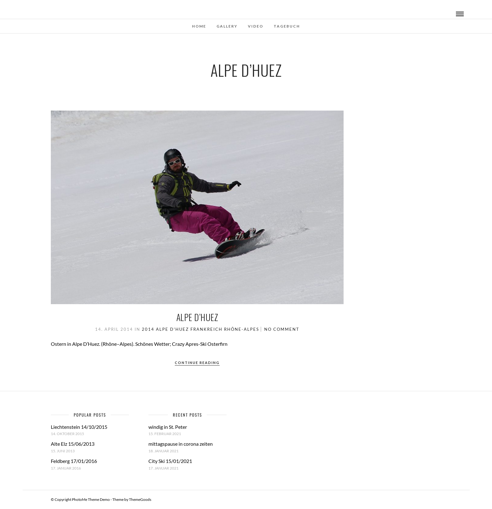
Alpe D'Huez (172, 329)
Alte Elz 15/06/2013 (72, 444)
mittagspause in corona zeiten (180, 444)
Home (199, 26)
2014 (148, 329)
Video (255, 26)
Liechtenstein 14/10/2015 (79, 427)
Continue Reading (197, 363)
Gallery (227, 26)
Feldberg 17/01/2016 (74, 461)
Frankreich (206, 329)
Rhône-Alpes (241, 329)
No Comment (281, 329)
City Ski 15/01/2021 (170, 461)
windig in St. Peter (167, 427)
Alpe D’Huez (197, 317)
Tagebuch (287, 26)
